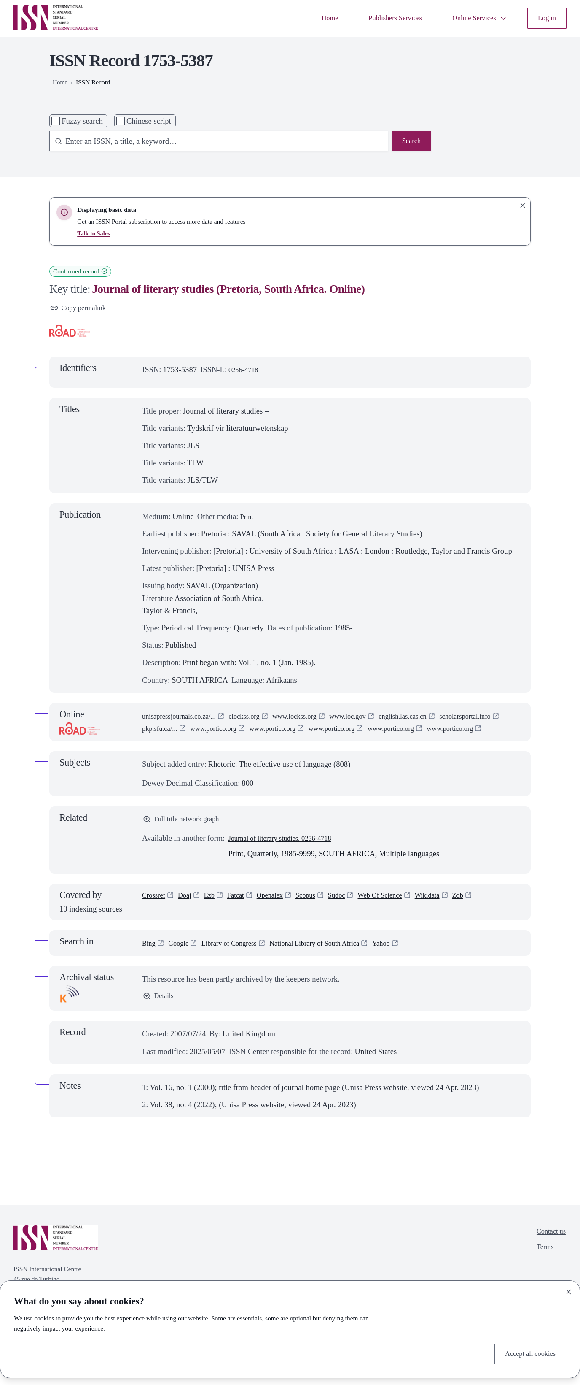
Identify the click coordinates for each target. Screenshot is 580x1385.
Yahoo (408, 959)
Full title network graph (185, 834)
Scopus (320, 912)
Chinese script (148, 120)
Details (159, 1013)
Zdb (487, 912)
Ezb (215, 912)
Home (312, 18)
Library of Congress (237, 959)
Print (247, 518)
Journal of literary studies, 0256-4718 (287, 854)
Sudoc (353, 912)
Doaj (188, 912)
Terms (542, 1266)
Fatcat (243, 912)
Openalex (281, 912)
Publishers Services (382, 18)
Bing (149, 959)
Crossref (155, 912)
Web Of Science (401, 912)
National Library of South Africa (333, 959)
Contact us (549, 1248)
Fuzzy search (82, 120)
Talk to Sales (94, 233)
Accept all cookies (527, 1353)
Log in (545, 18)
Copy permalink (81, 309)
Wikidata (453, 912)
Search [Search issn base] (410, 142)
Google (181, 959)
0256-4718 (245, 371)
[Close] (568, 1290)
